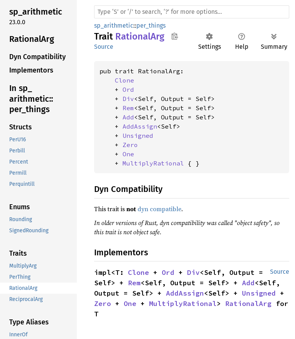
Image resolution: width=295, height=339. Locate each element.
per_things (151, 25)
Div (128, 99)
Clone (124, 80)
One (128, 154)
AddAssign (140, 126)
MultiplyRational (153, 163)
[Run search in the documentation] (191, 11)
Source (103, 46)
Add (128, 117)
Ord (128, 89)
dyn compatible (159, 209)
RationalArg (248, 303)
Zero (130, 145)
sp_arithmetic (113, 25)
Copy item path (174, 36)
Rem (128, 108)
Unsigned (138, 135)
